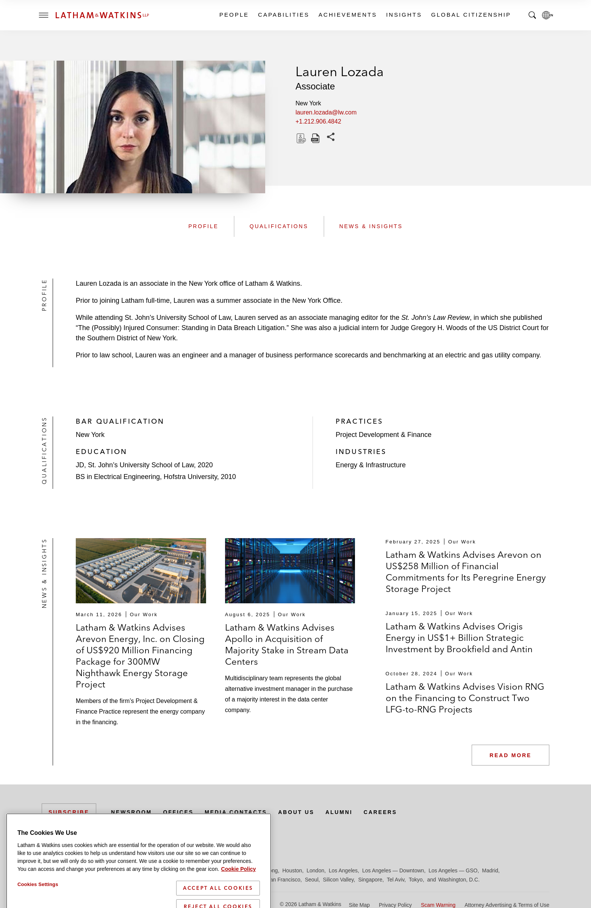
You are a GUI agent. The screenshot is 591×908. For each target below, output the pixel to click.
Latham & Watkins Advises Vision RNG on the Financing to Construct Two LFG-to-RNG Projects (465, 698)
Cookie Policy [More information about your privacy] (238, 902)
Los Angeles (343, 870)
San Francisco (283, 880)
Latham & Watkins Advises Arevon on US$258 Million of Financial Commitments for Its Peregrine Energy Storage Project (466, 571)
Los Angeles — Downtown (393, 870)
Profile (203, 226)
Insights (403, 14)
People (233, 14)
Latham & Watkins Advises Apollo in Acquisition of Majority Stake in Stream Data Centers (287, 644)
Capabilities (283, 14)
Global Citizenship (470, 14)
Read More (510, 755)
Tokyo (416, 880)
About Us (296, 812)
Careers (380, 812)
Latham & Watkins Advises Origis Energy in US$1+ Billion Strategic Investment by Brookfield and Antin (459, 637)
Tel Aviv (395, 880)
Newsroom (131, 812)
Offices (178, 812)
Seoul (312, 880)
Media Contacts (236, 812)
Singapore (370, 880)
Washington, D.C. (459, 880)
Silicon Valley (338, 880)
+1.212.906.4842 (318, 121)
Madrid (490, 870)
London (315, 870)
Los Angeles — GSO (452, 870)
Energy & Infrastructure (371, 465)
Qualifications (279, 226)
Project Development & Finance (384, 434)
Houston (292, 870)
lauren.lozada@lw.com (326, 112)
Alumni (338, 812)
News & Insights (371, 226)
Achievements (347, 14)
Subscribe (68, 812)
